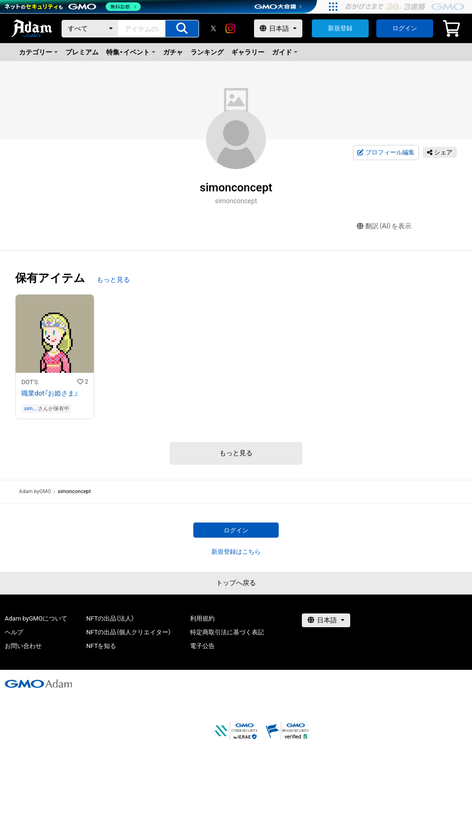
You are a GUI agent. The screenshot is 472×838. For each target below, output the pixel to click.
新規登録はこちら (236, 551)
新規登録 (340, 28)
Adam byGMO (35, 491)
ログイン (404, 28)
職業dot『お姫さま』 (49, 393)
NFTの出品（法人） (110, 618)
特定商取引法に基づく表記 (227, 632)
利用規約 (202, 618)
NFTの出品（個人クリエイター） (128, 632)
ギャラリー (247, 52)
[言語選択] (278, 28)
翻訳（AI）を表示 (384, 226)
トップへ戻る (236, 582)
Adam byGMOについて (36, 618)
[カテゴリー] (90, 28)
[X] (213, 28)
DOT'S (29, 382)
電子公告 (202, 645)
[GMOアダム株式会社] (38, 683)
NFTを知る (101, 645)
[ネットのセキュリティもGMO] (72, 6)
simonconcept (30, 408)
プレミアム (82, 52)
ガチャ (173, 52)
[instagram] (230, 28)
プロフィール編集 (385, 152)
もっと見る (113, 279)
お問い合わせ (23, 645)
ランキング (207, 52)
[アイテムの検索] (182, 28)
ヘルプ (14, 632)
